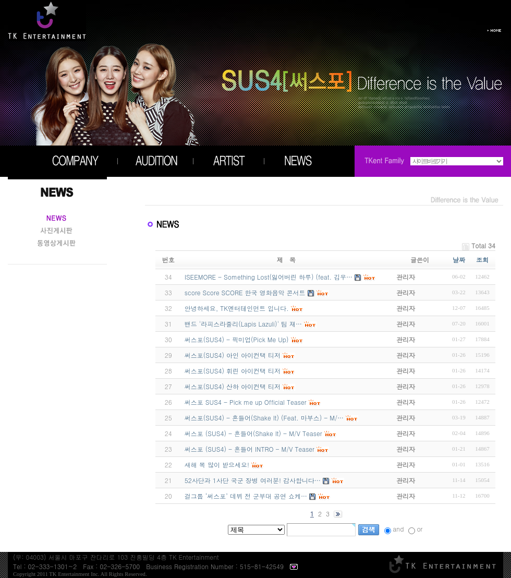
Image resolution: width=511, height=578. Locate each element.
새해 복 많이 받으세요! (217, 464)
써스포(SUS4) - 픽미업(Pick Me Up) (237, 339)
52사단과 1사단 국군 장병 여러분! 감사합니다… (253, 480)
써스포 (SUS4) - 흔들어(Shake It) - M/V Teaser (253, 433)
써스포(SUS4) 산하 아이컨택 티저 (233, 386)
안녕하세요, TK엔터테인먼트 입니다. (237, 308)
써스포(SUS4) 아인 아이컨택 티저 (233, 355)
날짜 (459, 259)
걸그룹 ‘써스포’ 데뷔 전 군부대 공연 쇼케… (246, 495)
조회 (482, 259)
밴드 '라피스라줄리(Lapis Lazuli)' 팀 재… (243, 323)
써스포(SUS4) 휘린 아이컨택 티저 (233, 370)
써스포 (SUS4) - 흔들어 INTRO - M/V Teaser (249, 448)
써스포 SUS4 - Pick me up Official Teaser (246, 402)
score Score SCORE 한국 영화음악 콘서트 (245, 292)
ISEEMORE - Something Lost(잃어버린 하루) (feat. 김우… (268, 276)
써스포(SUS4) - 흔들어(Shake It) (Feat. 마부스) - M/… (264, 417)
